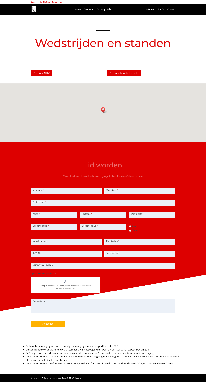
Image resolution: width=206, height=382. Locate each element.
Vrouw (133, 230)
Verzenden (47, 323)
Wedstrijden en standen (131, 9)
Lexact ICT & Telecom (71, 378)
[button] (104, 110)
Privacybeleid (57, 2)
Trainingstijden (104, 9)
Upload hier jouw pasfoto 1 (43, 274)
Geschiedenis (45, 2)
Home (77, 9)
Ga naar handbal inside (124, 73)
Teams (87, 9)
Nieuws (150, 9)
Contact (171, 9)
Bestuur (34, 2)
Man (132, 226)
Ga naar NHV (42, 73)
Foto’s (161, 9)
